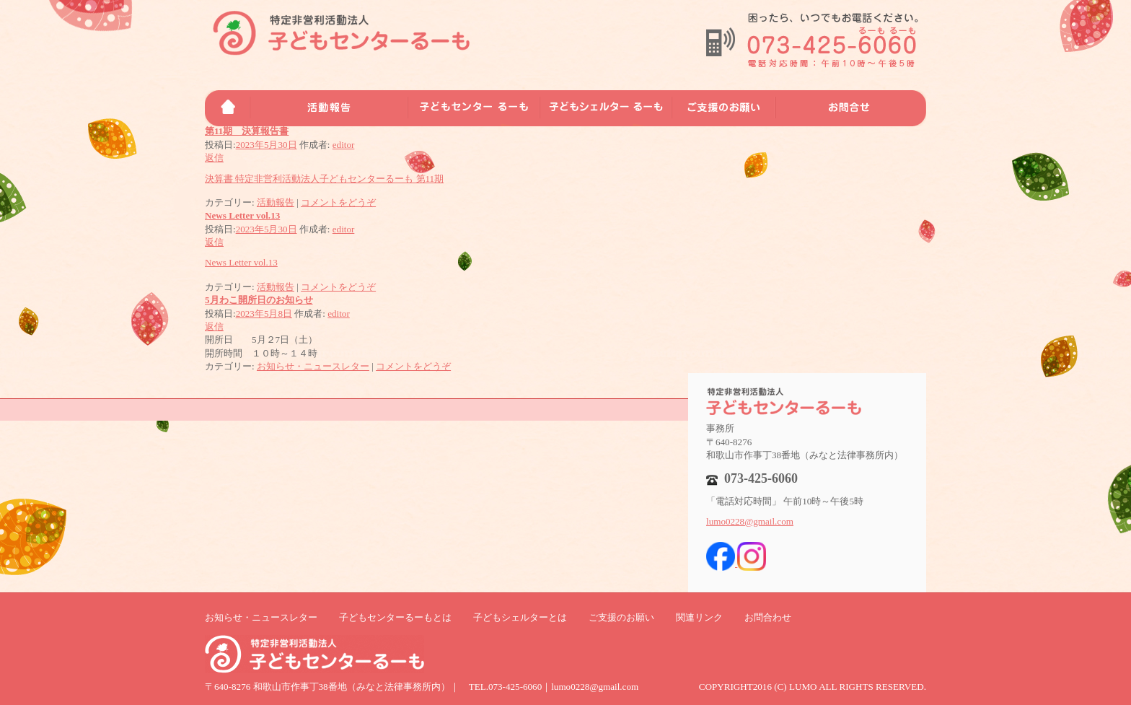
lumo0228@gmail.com (749, 521)
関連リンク (699, 617)
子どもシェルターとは (520, 617)
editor (344, 144)
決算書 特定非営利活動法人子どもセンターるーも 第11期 (324, 178)
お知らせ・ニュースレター (313, 366)
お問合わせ (767, 617)
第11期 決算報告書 (247, 131)
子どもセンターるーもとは (395, 617)
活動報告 (275, 202)
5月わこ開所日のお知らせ (259, 299)
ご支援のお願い (621, 617)
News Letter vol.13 (242, 215)
